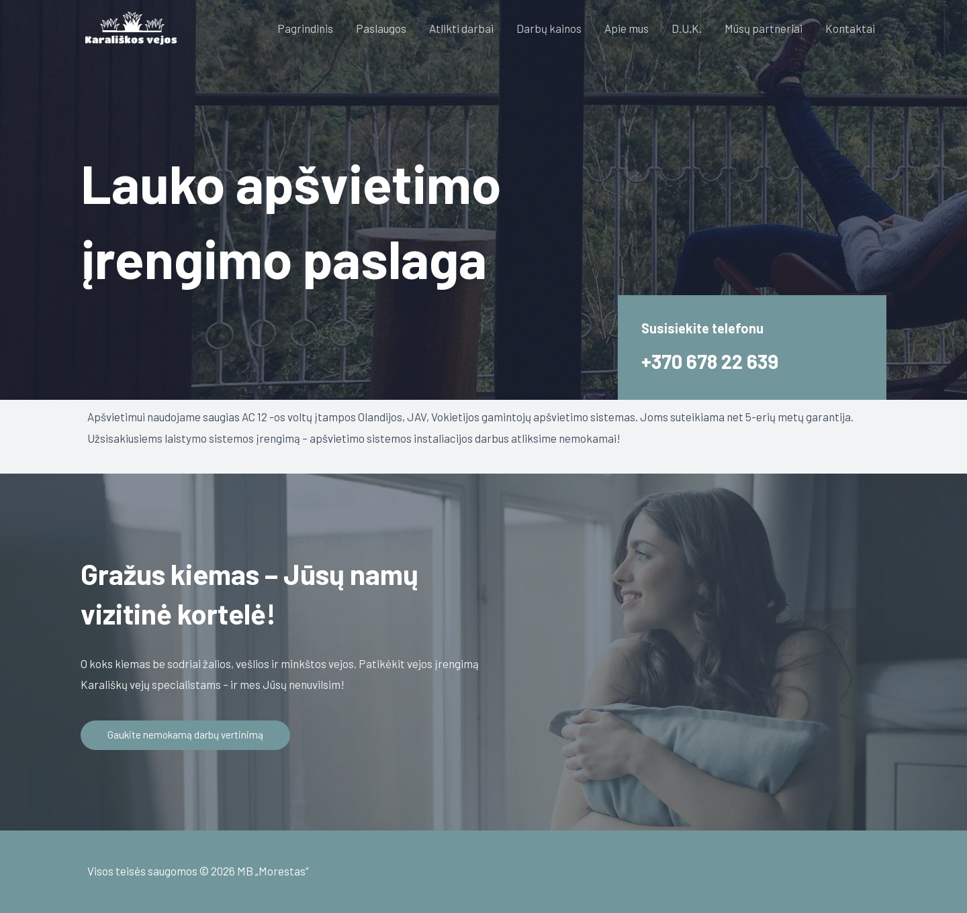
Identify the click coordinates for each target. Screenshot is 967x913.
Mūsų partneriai (763, 28)
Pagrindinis (305, 28)
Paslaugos (381, 28)
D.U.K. (687, 28)
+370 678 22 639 (716, 360)
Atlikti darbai (461, 28)
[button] (187, 735)
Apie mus (626, 28)
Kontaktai (850, 28)
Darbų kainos (549, 28)
